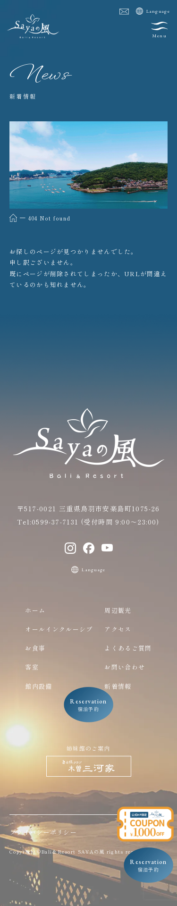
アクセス (117, 629)
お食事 (35, 648)
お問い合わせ (124, 666)
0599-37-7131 (55, 521)
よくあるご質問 (128, 648)
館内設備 (38, 686)
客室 (32, 666)
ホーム (35, 610)
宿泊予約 (148, 865)
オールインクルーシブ (59, 629)
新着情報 (117, 686)
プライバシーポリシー (43, 832)
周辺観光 (117, 610)
